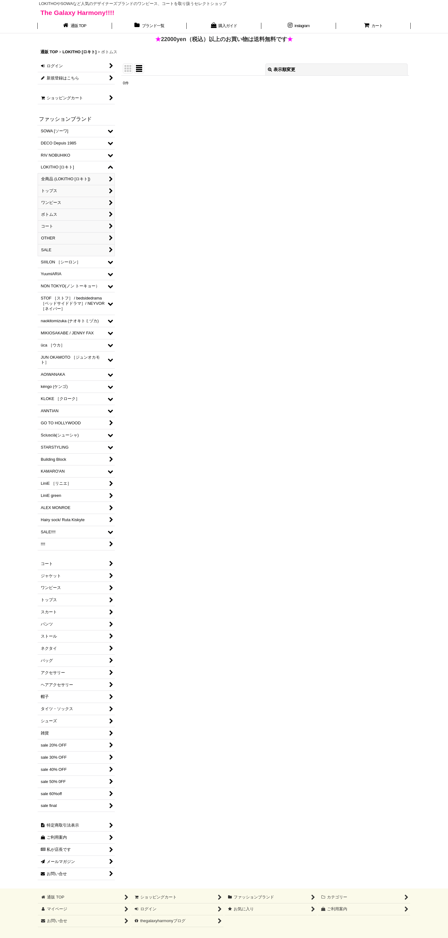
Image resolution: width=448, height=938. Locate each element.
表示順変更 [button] (281, 69)
